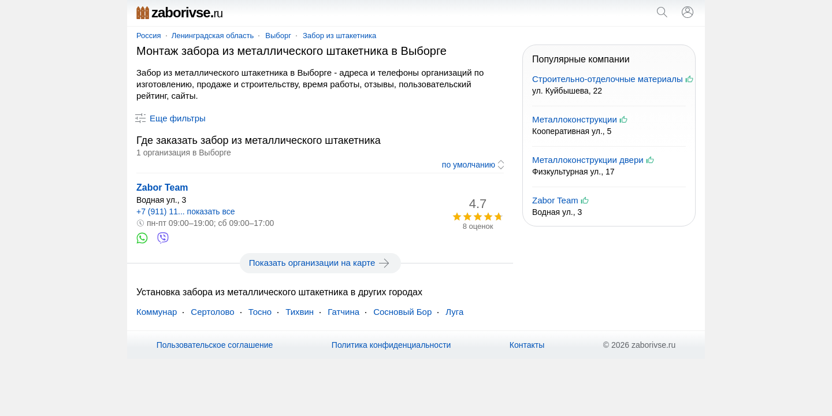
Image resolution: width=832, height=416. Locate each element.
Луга (454, 312)
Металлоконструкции (574, 119)
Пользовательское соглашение (215, 345)
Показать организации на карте (320, 263)
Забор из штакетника (339, 35)
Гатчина (343, 312)
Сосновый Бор (402, 312)
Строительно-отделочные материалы (607, 79)
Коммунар (156, 312)
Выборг (278, 35)
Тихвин (299, 312)
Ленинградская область (213, 35)
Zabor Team (162, 187)
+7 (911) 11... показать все (185, 211)
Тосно (260, 312)
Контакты (527, 345)
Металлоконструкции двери (588, 160)
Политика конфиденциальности (391, 345)
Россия (148, 35)
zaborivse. (179, 12)
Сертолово (212, 312)
